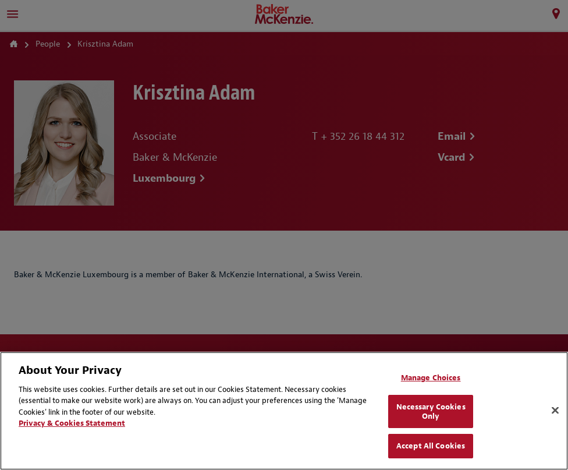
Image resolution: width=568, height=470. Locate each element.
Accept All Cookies (430, 446)
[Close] (555, 410)
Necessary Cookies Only (431, 411)
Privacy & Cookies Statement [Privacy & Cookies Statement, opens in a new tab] (72, 423)
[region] (284, 411)
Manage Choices (431, 378)
